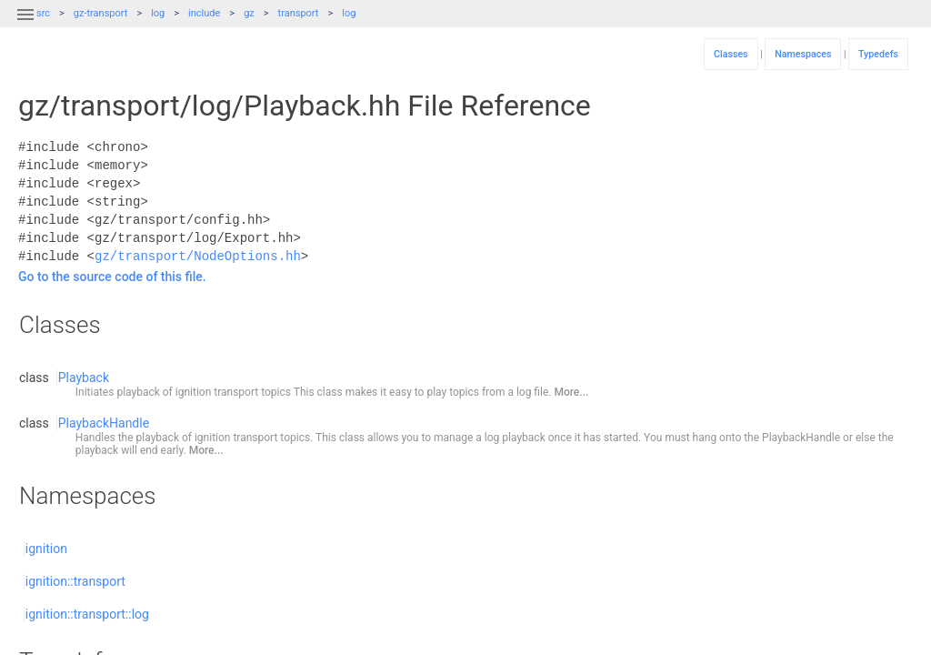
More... (571, 392)
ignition (46, 548)
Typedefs (878, 54)
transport (298, 13)
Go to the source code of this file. (112, 276)
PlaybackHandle (103, 423)
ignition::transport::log (87, 614)
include (204, 13)
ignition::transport (75, 581)
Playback (83, 377)
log (158, 13)
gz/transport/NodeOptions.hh (198, 256)
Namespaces (803, 54)
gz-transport (101, 13)
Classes (731, 54)
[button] (25, 25)
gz (249, 13)
